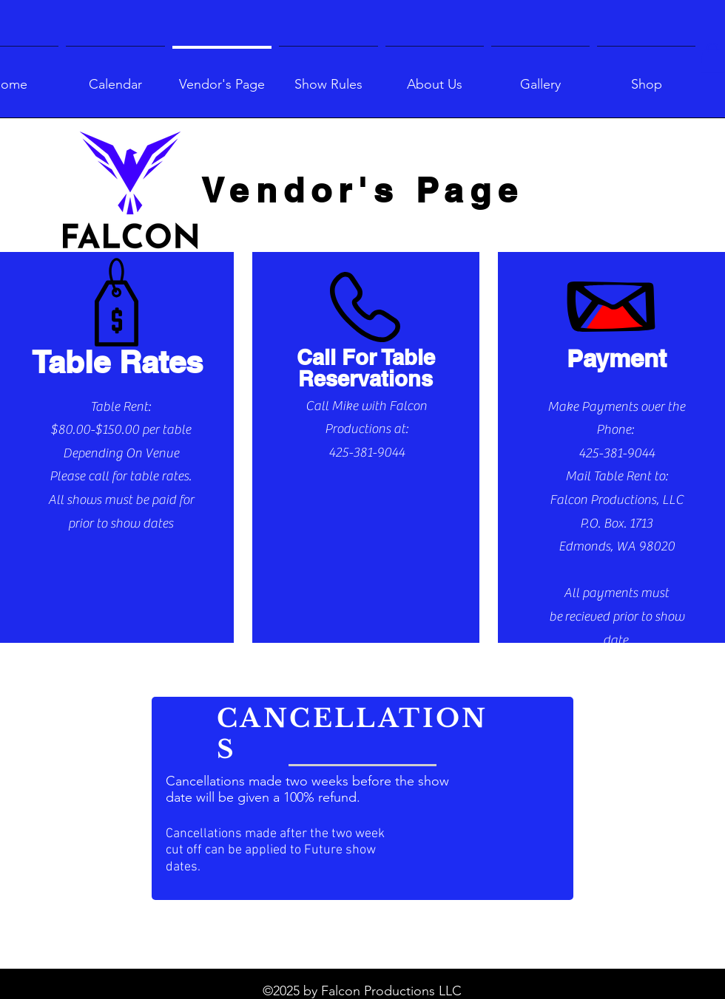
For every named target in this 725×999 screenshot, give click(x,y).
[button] (712, 58)
